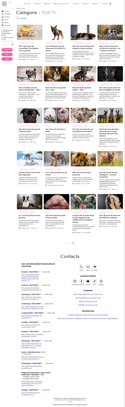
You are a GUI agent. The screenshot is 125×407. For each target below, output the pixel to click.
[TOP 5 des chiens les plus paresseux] (83, 158)
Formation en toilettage (60, 4)
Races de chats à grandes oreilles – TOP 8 (81, 88)
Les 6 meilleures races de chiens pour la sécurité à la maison (55, 48)
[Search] (12, 44)
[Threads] (101, 281)
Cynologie (103, 212)
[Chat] (7, 54)
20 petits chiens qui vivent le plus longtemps (29, 173)
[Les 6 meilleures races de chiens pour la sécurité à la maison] (56, 32)
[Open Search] (110, 4)
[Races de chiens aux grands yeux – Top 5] (56, 73)
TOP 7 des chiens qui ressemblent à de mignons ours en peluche (29, 48)
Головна (18, 8)
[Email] (88, 267)
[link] (7, 59)
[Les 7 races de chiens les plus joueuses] (29, 201)
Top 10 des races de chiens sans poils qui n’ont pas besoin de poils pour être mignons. (109, 132)
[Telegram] (94, 267)
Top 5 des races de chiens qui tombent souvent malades (83, 47)
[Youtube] (88, 281)
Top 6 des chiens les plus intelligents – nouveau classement (108, 174)
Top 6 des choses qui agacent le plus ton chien (29, 130)
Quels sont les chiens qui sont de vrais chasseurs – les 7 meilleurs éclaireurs (109, 48)
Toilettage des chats (79, 84)
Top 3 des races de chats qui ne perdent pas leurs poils (82, 130)
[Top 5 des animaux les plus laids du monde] (56, 201)
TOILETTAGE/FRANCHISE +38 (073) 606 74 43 (87, 294)
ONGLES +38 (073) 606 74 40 (88, 301)
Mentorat (76, 4)
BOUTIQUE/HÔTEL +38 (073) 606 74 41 (87, 298)
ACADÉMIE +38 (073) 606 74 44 (88, 305)
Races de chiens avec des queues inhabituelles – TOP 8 (29, 88)
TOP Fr (32, 43)
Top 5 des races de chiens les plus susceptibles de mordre (109, 88)
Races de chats (77, 126)
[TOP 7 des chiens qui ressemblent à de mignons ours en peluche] (29, 32)
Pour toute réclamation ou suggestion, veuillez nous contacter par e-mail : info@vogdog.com (88, 318)
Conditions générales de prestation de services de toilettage (88, 315)
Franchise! (85, 4)
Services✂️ (37, 4)
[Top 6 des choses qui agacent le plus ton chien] (29, 115)
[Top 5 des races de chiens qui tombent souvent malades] (83, 32)
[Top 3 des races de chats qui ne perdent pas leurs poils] (83, 115)
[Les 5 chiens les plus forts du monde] (56, 158)
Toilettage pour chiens (106, 84)
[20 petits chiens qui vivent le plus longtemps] (29, 158)
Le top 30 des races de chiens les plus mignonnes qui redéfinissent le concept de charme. (83, 218)
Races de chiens (24, 43)
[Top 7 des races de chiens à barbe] (56, 115)
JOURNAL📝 (95, 4)
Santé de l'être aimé (79, 43)
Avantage (47, 4)
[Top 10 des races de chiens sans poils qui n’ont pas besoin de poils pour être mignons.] (110, 115)
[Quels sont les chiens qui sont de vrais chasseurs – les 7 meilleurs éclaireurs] (110, 32)
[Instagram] (75, 281)
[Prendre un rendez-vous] (7, 50)
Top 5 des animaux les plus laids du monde (55, 216)
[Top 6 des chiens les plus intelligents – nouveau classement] (110, 158)
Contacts (105, 4)
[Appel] (81, 267)
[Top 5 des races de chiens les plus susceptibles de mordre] (110, 73)
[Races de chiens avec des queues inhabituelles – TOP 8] (29, 73)
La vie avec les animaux (25, 126)
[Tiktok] (94, 281)
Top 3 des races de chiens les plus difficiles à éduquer (109, 216)
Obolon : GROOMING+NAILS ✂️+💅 (33, 352)
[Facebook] (81, 281)
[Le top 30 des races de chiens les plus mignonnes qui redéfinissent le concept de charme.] (83, 201)
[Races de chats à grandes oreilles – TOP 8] (83, 73)
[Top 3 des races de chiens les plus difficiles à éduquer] (110, 201)
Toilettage (27, 4)
